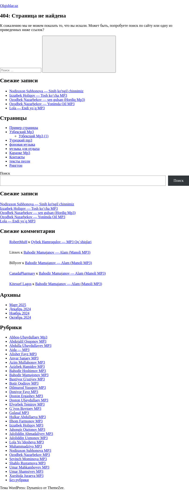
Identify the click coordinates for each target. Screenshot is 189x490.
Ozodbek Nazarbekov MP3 (29, 455)
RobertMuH (18, 242)
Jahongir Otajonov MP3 (27, 429)
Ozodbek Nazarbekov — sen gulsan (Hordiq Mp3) (47, 100)
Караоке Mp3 (19, 153)
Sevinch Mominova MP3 (28, 459)
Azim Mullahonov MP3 (27, 362)
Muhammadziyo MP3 (25, 446)
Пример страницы (23, 128)
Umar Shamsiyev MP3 (26, 471)
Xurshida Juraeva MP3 (26, 476)
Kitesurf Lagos (20, 284)
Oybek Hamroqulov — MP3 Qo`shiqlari (61, 242)
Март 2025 (17, 305)
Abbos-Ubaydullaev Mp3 (28, 337)
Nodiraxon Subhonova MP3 (30, 450)
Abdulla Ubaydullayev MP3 (30, 346)
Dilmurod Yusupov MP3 (27, 388)
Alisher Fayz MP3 (23, 354)
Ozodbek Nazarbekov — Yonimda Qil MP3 (42, 104)
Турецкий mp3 (20, 140)
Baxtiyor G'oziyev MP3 (27, 379)
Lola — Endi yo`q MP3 (27, 108)
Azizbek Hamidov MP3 (27, 367)
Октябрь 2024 (20, 317)
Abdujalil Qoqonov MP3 (27, 341)
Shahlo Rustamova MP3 (27, 463)
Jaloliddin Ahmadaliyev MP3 (31, 434)
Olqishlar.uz (9, 6)
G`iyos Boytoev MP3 (25, 409)
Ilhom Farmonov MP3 (26, 421)
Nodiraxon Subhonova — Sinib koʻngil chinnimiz (46, 91)
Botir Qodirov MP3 (23, 383)
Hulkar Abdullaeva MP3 (27, 417)
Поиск (5, 173)
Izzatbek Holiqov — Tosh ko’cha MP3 (38, 95)
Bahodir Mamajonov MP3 (28, 375)
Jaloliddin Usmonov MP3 (28, 438)
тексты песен (19, 161)
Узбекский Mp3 (21, 132)
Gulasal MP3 (19, 413)
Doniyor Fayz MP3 (23, 392)
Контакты (17, 157)
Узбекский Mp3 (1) (33, 136)
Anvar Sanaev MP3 (23, 358)
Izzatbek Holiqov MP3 (26, 425)
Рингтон (15, 165)
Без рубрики (19, 480)
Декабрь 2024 (20, 309)
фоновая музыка (22, 144)
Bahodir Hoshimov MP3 (27, 371)
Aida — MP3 (19, 350)
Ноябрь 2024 (19, 313)
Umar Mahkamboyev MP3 (29, 467)
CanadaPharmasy (22, 273)
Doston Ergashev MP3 (26, 396)
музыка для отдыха (24, 149)
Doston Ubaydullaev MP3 (28, 400)
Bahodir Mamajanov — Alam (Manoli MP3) (57, 252)
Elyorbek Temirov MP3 (27, 404)
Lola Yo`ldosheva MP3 (26, 442)
